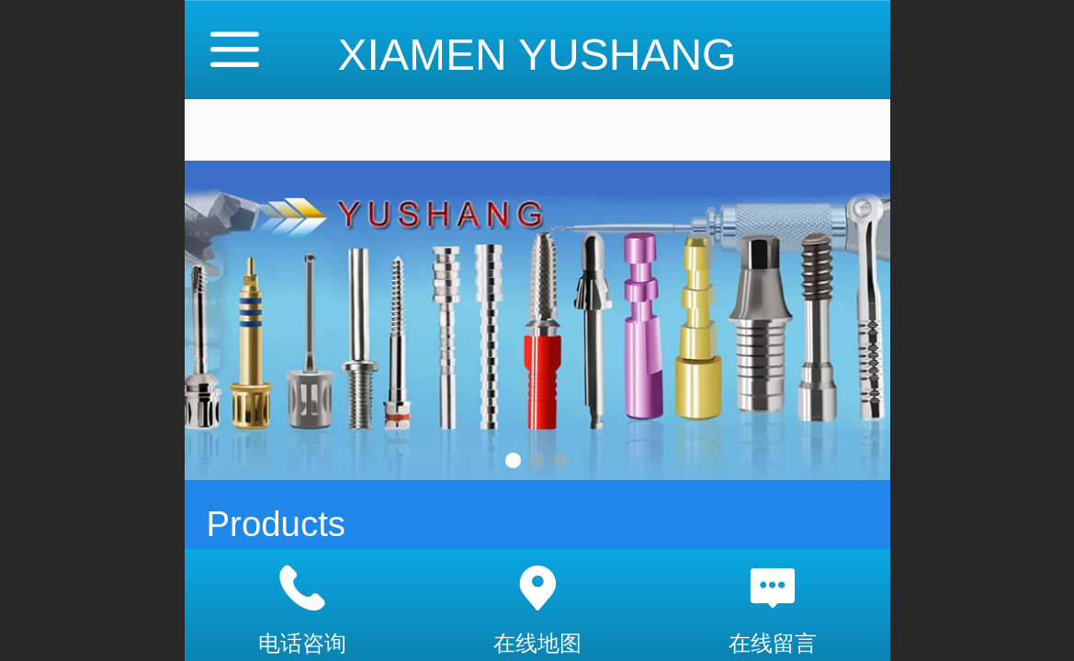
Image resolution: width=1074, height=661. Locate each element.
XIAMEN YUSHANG (537, 54)
